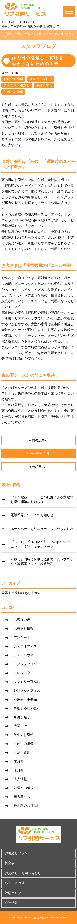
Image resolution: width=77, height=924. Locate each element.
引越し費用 (22, 752)
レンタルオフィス (27, 690)
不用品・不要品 (25, 699)
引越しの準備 (13, 91)
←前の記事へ (38, 440)
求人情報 (20, 779)
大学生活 (20, 726)
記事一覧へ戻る (38, 453)
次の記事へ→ (38, 467)
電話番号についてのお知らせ (32, 515)
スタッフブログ (40, 79)
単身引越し (44, 85)
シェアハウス (23, 655)
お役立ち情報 (13, 79)
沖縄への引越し (25, 788)
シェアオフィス (25, 646)
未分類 (19, 761)
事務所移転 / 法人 (26, 708)
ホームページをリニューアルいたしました (42, 529)
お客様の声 (22, 619)
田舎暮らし (22, 796)
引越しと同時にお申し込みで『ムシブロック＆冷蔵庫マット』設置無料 (42, 561)
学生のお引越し (25, 735)
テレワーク (22, 673)
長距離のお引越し (27, 805)
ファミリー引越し (16, 85)
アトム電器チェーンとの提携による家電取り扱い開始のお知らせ (42, 499)
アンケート (22, 637)
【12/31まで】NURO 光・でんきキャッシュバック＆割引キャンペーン (41, 544)
